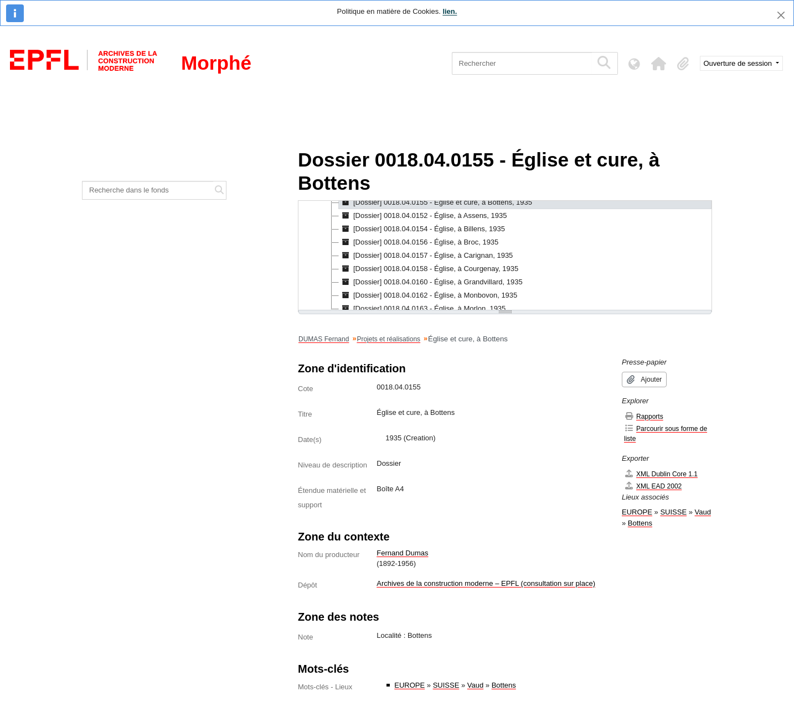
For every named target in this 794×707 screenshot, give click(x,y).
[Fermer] (781, 15)
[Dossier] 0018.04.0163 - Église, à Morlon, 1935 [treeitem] (422, 308)
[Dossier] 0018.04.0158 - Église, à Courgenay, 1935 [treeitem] (428, 268)
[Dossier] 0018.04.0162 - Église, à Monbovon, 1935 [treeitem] (428, 295)
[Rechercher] (522, 63)
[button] (659, 64)
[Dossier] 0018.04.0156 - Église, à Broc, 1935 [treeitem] (418, 242)
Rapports (643, 416)
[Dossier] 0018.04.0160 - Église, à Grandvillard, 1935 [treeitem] (431, 282)
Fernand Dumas (402, 553)
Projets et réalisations (388, 339)
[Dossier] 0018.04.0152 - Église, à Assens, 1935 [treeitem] (423, 215)
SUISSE (446, 685)
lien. (449, 11)
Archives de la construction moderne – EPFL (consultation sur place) (486, 583)
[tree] (504, 256)
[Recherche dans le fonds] (148, 190)
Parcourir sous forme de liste (665, 433)
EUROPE (409, 685)
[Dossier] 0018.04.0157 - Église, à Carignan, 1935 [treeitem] (426, 255)
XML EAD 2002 (653, 486)
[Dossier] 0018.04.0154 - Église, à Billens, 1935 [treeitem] (422, 229)
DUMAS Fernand (323, 339)
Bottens (504, 685)
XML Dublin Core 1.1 (661, 474)
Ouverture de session (739, 63)
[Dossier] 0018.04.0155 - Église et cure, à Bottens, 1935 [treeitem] (435, 202)
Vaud (475, 685)
